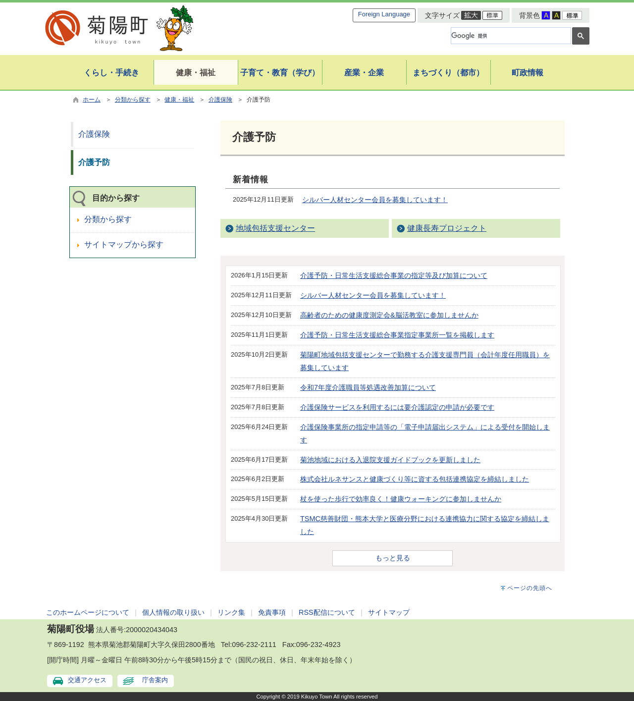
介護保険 (220, 99)
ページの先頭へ (529, 588)
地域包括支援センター (275, 228)
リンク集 (231, 612)
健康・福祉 (179, 99)
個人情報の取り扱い (173, 612)
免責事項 (272, 612)
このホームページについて (87, 612)
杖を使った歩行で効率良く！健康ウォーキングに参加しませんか (400, 499)
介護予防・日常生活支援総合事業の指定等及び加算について (393, 275)
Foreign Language (384, 14)
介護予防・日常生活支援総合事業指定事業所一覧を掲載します (397, 335)
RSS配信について (327, 612)
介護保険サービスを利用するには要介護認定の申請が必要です (397, 407)
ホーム (92, 99)
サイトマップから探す (123, 244)
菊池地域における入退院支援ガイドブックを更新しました (390, 460)
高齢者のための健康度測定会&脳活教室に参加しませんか (389, 315)
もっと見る (392, 558)
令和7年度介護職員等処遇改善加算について (368, 387)
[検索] (510, 35)
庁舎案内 (155, 680)
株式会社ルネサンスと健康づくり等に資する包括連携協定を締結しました (414, 479)
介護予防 (94, 162)
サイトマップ (389, 612)
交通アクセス (87, 680)
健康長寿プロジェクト (446, 228)
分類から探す (133, 99)
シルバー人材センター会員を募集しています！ (375, 200)
